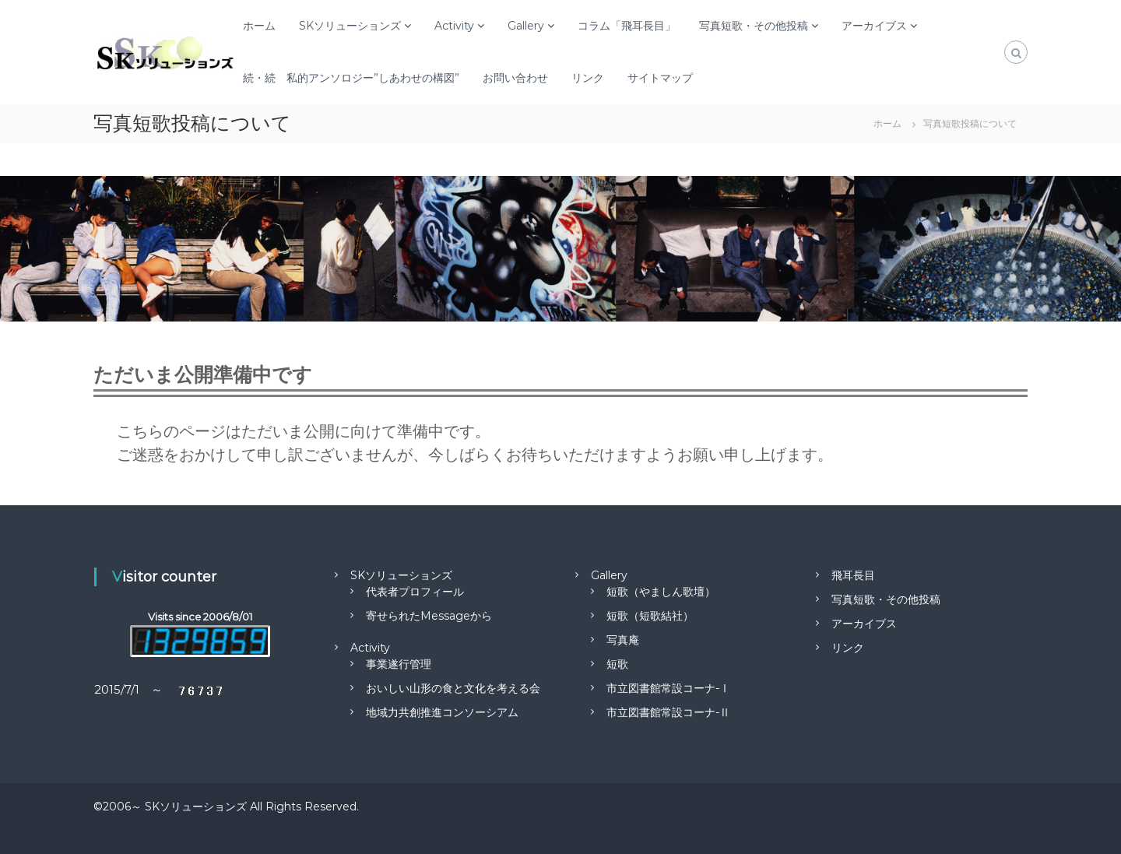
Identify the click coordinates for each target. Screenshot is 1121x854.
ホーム (259, 26)
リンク (587, 78)
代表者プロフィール (415, 592)
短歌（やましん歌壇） (660, 592)
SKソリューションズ (350, 26)
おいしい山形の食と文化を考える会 (453, 688)
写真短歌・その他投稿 (753, 26)
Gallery (526, 26)
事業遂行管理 (398, 664)
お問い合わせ (515, 78)
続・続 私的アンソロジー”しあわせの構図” (351, 78)
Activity (454, 26)
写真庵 (622, 640)
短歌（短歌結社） (650, 616)
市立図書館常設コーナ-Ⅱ (668, 712)
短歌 (617, 664)
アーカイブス (874, 26)
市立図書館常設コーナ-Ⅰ (668, 688)
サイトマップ (660, 78)
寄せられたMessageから (429, 616)
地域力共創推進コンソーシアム (442, 712)
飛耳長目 (853, 575)
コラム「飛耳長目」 (627, 26)
